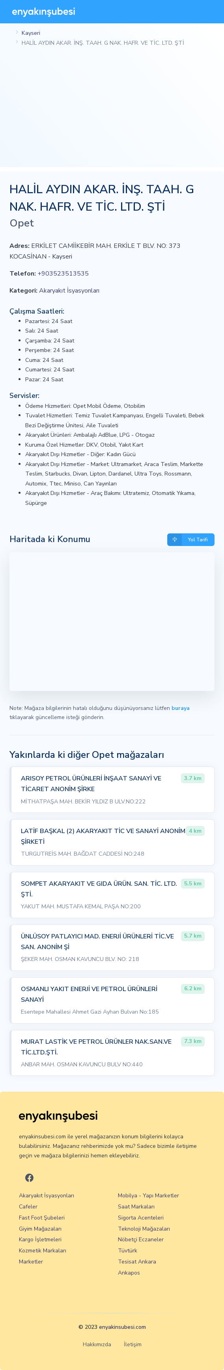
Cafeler (28, 1206)
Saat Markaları (136, 1206)
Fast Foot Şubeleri (42, 1218)
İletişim (133, 1344)
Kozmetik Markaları (42, 1250)
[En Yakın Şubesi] (43, 12)
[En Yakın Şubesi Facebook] (29, 1178)
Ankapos (129, 1273)
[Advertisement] (112, 111)
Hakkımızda (97, 1344)
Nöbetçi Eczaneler (141, 1239)
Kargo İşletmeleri (40, 1239)
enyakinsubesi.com (122, 1327)
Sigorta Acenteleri (141, 1218)
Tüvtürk (127, 1250)
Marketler (31, 1261)
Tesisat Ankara (137, 1261)
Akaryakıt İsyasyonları (69, 290)
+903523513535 (63, 273)
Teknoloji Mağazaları (144, 1229)
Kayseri (31, 33)
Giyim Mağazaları (40, 1229)
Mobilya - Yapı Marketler (148, 1195)
